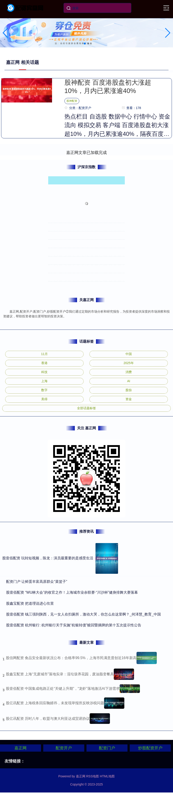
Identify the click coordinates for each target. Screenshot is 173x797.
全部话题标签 (86, 408)
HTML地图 (107, 776)
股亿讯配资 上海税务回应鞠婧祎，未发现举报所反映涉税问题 (55, 703)
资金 (128, 399)
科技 (44, 372)
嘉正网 (20, 748)
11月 (44, 354)
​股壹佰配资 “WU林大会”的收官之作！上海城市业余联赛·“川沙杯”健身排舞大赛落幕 (72, 592)
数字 (44, 390)
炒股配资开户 (150, 748)
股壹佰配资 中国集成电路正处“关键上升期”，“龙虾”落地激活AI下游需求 (63, 688)
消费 (128, 372)
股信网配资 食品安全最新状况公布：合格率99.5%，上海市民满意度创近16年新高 (71, 658)
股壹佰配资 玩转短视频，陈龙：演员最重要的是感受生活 (47, 558)
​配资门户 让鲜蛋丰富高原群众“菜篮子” (36, 581)
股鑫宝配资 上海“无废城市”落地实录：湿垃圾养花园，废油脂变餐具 (60, 674)
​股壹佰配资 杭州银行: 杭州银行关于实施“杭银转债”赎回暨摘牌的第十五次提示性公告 (73, 625)
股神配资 (71, 100)
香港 (44, 363)
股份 (128, 390)
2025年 (128, 363)
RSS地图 (92, 776)
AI (128, 381)
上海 (44, 381)
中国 (128, 354)
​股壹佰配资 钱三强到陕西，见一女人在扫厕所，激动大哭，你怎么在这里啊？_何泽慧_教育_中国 (83, 614)
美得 (44, 399)
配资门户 (107, 748)
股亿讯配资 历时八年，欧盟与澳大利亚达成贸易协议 (48, 718)
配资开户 (64, 748)
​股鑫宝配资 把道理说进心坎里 (30, 603)
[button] (168, 33)
